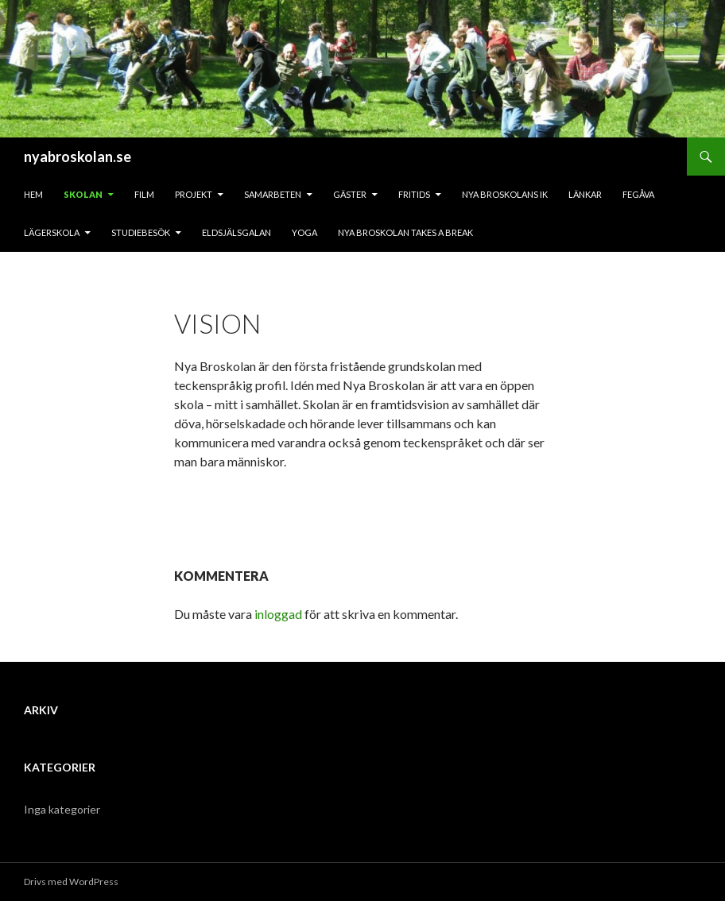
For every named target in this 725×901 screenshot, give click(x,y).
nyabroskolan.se (77, 156)
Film (144, 194)
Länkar (585, 194)
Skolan (83, 194)
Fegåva (638, 194)
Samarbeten (272, 194)
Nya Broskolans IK (505, 194)
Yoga (304, 232)
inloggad (278, 613)
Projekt (193, 194)
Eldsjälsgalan (236, 232)
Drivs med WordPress (71, 881)
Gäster (349, 194)
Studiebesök (140, 232)
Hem (33, 194)
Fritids (414, 194)
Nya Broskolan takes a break (405, 232)
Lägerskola (51, 232)
